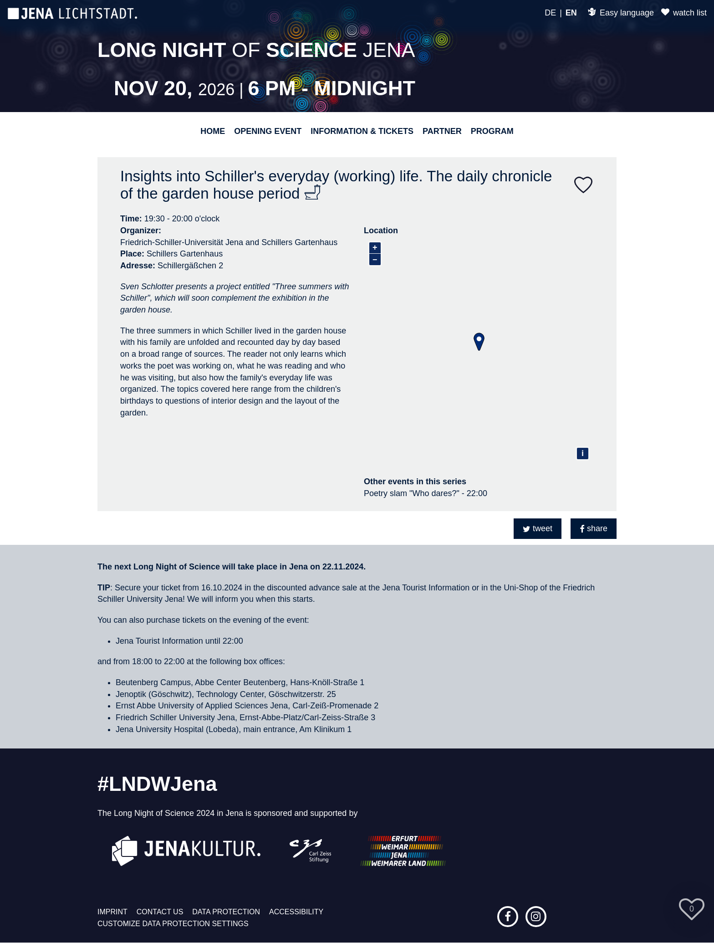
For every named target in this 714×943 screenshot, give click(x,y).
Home (212, 131)
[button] (537, 528)
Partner (442, 131)
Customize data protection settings (173, 924)
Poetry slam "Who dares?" (411, 493)
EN (571, 12)
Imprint (112, 912)
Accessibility (296, 912)
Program (492, 131)
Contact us (160, 912)
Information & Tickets (362, 131)
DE (550, 12)
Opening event (267, 131)
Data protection (226, 912)
